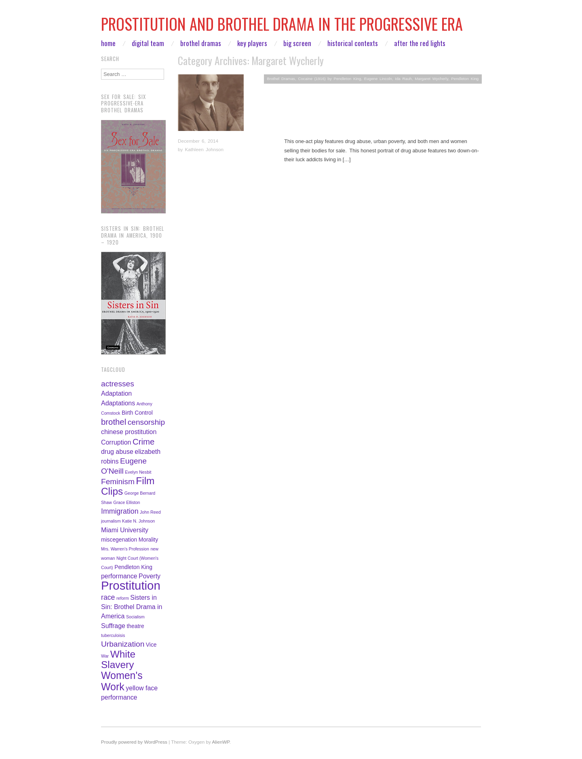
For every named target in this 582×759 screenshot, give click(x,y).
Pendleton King (465, 78)
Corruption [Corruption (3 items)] (116, 442)
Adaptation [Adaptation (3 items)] (116, 393)
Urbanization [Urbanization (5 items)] (122, 644)
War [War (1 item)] (105, 656)
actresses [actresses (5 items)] (117, 384)
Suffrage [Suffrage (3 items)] (113, 625)
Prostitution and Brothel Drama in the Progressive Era (282, 23)
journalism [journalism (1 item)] (111, 521)
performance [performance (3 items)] (119, 576)
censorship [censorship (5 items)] (146, 422)
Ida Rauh (403, 78)
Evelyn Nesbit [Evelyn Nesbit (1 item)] (138, 472)
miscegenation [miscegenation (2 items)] (119, 539)
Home (108, 43)
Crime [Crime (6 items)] (143, 441)
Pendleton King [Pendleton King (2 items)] (133, 567)
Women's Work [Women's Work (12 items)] (122, 681)
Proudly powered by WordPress (134, 741)
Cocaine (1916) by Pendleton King (329, 78)
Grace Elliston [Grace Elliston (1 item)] (126, 502)
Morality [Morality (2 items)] (148, 539)
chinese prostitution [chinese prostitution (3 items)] (128, 431)
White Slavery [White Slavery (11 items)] (118, 659)
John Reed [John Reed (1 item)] (150, 512)
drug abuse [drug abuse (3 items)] (117, 451)
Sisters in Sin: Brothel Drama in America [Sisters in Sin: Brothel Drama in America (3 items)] (131, 607)
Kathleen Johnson (204, 149)
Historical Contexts (352, 43)
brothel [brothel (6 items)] (113, 421)
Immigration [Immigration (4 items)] (119, 511)
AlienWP (220, 741)
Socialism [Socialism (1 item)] (135, 616)
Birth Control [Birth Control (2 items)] (137, 412)
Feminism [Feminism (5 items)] (118, 481)
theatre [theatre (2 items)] (135, 626)
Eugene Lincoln (378, 78)
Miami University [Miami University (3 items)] (124, 530)
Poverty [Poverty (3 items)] (149, 576)
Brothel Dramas (200, 43)
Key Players (252, 43)
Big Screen (297, 43)
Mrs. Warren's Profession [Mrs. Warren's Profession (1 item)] (125, 548)
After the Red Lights (419, 43)
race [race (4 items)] (108, 597)
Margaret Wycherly (431, 78)
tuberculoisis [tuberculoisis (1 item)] (113, 635)
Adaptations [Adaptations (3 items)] (118, 403)
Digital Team (148, 43)
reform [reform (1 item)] (122, 598)
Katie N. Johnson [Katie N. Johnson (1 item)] (138, 521)
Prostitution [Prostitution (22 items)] (130, 585)
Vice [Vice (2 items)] (151, 644)
